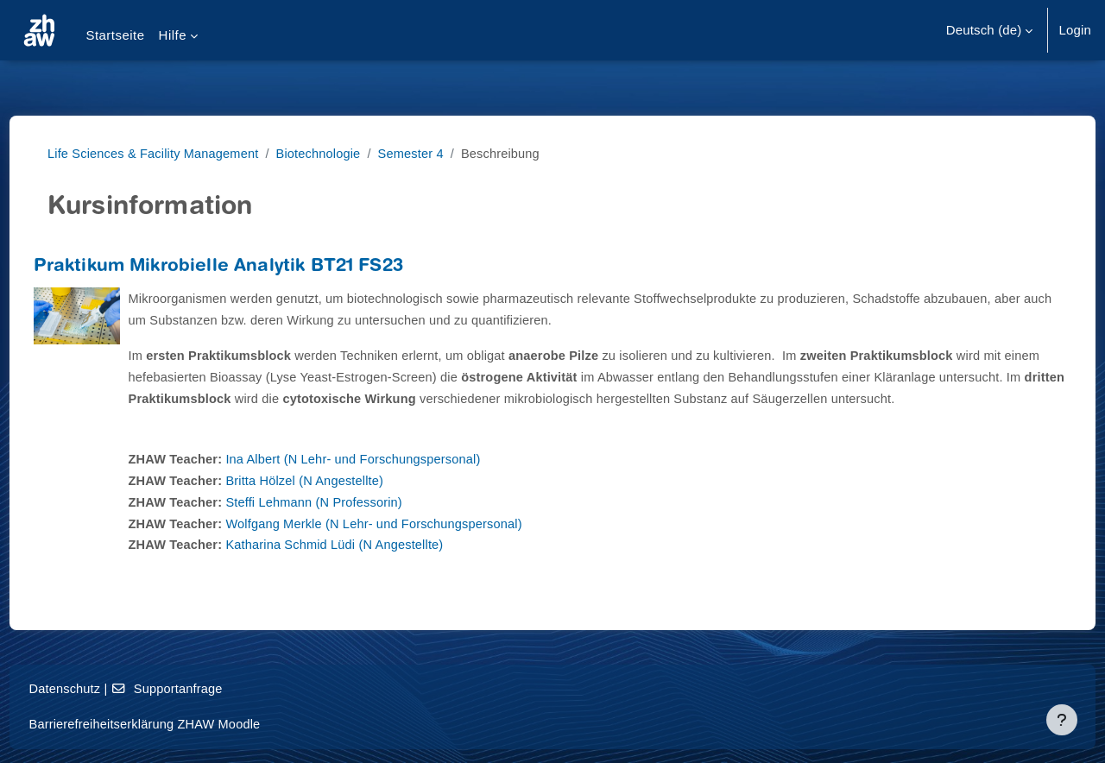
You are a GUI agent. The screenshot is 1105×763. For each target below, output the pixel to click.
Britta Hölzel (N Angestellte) (342, 502)
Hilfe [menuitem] (172, 35)
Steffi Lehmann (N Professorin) (351, 523)
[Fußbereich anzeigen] (1061, 719)
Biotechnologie (339, 153)
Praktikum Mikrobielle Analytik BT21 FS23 (250, 267)
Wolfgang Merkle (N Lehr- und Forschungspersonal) (413, 544)
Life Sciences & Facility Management (170, 153)
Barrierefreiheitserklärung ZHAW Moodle (180, 724)
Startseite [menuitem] (114, 35)
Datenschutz (98, 689)
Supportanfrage (203, 689)
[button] (990, 30)
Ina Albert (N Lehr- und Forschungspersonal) (392, 480)
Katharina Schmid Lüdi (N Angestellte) (372, 565)
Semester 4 (434, 153)
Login (1074, 29)
